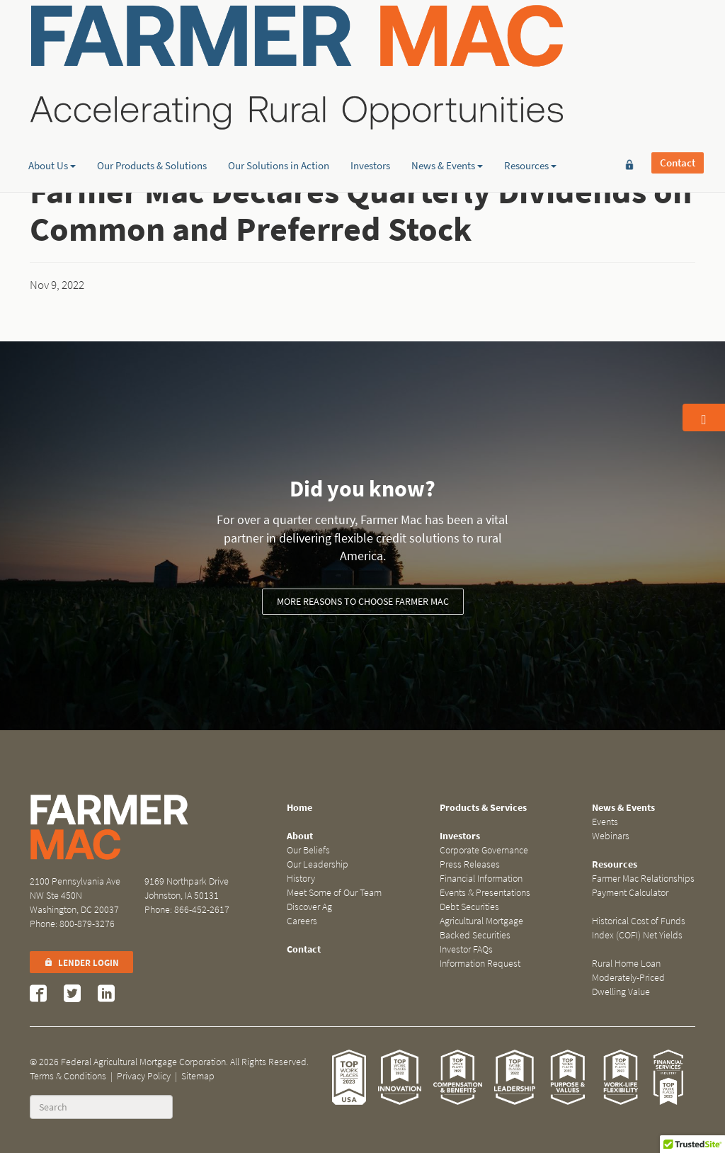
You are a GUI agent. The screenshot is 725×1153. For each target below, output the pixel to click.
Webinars (610, 836)
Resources (530, 110)
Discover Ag (309, 907)
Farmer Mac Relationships (643, 878)
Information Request (480, 963)
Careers (302, 921)
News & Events (447, 110)
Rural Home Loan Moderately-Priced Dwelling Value (628, 978)
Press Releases (470, 864)
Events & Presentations (485, 892)
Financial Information (481, 878)
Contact (677, 33)
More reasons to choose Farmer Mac (363, 601)
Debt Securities (469, 907)
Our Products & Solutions (152, 110)
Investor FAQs (466, 949)
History (301, 878)
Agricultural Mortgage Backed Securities (481, 928)
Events (605, 822)
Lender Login (81, 963)
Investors (370, 110)
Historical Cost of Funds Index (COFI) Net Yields (638, 928)
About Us (52, 110)
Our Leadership (317, 864)
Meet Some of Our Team (334, 892)
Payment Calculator (630, 892)
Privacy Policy (144, 1076)
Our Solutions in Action (278, 110)
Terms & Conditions (68, 1076)
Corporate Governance (484, 850)
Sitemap (198, 1076)
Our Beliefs (308, 850)
